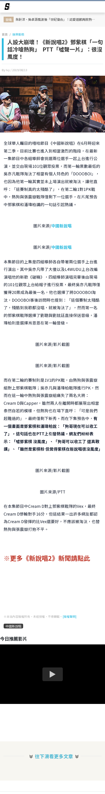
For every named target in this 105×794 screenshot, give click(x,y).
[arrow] (7, 7)
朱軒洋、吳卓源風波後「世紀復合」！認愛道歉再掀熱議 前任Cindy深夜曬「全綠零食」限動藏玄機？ (57, 19)
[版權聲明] (69, 616)
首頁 (5, 34)
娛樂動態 (18, 34)
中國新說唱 (61, 225)
